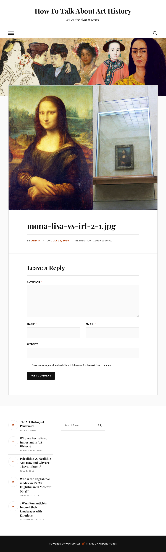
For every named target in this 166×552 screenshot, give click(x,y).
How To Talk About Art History (83, 10)
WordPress (72, 543)
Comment (35, 281)
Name (32, 324)
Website (32, 344)
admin (35, 240)
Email (91, 324)
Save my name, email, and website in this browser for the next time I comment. (72, 365)
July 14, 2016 (60, 240)
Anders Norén (108, 543)
